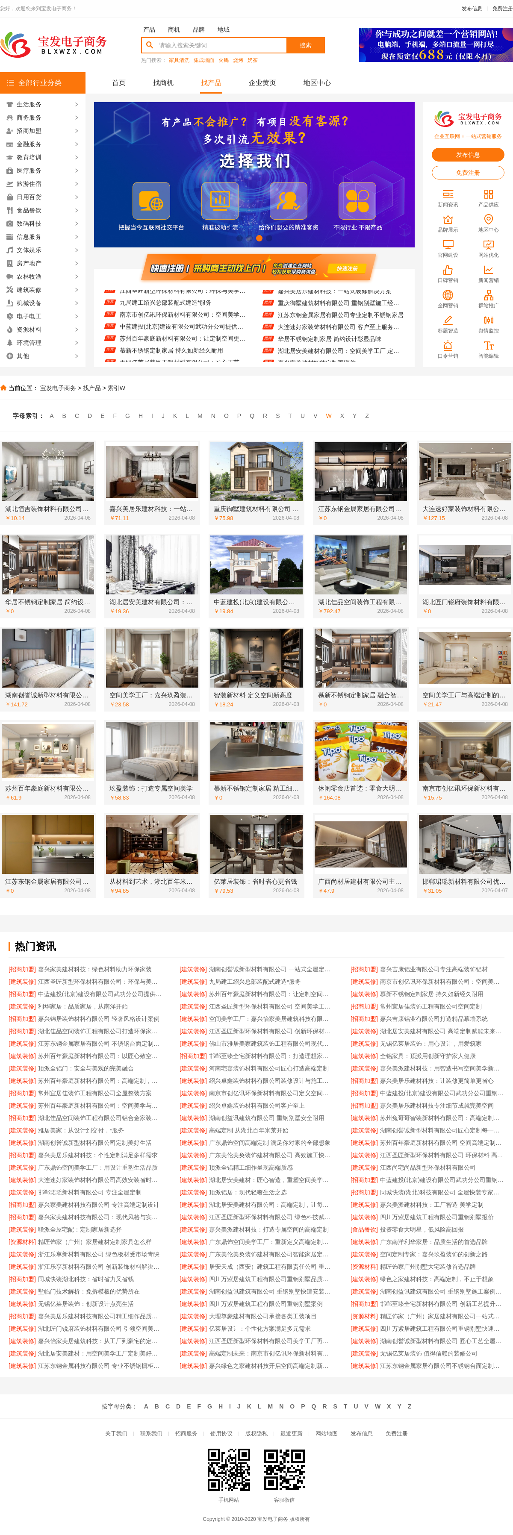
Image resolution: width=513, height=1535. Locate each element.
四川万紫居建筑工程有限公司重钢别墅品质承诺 (271, 1279)
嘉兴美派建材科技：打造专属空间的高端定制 (269, 1229)
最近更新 (291, 1433)
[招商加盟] (22, 969)
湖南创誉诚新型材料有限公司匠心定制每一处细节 (442, 1130)
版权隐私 (256, 1433)
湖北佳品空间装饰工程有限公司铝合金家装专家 (100, 1118)
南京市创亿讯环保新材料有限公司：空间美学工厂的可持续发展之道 (183, 324)
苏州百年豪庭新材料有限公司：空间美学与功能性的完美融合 (100, 1106)
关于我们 (116, 1433)
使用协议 (221, 1433)
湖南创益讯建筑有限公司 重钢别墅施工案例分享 (442, 1291)
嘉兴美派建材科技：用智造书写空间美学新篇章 (442, 1068)
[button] (239, 238)
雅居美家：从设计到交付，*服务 (81, 1130)
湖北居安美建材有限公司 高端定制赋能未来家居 (442, 1031)
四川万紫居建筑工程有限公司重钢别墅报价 (437, 1217)
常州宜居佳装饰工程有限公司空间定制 (431, 1006)
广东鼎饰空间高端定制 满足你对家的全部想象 (269, 1143)
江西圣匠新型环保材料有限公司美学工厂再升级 (271, 1341)
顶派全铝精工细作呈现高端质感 (251, 1167)
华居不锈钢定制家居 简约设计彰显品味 (329, 348)
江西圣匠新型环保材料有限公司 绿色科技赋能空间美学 (271, 1217)
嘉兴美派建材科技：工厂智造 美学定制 (432, 1205)
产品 (149, 29)
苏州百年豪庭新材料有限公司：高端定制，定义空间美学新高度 (100, 1081)
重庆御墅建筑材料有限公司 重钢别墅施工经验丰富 (341, 312)
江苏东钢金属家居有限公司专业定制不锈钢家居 (341, 324)
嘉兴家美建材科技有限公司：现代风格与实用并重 (100, 1217)
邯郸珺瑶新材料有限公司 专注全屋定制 (90, 1192)
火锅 (223, 60)
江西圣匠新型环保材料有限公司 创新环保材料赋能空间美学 (271, 1031)
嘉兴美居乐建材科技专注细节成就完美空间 (437, 1106)
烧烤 (238, 60)
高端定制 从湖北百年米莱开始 (249, 1130)
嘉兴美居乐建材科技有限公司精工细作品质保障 (100, 1316)
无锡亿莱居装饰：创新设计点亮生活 (86, 1304)
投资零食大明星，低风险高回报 (422, 1229)
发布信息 (472, 9)
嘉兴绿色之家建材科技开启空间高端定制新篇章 (271, 1366)
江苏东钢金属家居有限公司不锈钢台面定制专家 (442, 1366)
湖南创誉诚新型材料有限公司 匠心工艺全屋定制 (442, 1341)
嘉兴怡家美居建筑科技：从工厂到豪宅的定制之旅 (100, 1341)
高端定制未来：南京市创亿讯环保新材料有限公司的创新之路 (271, 1353)
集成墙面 (204, 60)
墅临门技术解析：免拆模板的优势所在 (89, 1291)
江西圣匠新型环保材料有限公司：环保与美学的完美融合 (183, 300)
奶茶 (253, 60)
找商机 (163, 82)
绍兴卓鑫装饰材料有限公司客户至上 (257, 1106)
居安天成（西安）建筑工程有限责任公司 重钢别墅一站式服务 (271, 1267)
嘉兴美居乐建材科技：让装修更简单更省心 (437, 1081)
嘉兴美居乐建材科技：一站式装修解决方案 (335, 300)
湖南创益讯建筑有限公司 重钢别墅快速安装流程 (271, 1291)
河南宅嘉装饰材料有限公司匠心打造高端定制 (269, 1068)
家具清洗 (179, 60)
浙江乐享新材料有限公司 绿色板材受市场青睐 (98, 1254)
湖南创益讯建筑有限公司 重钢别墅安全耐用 (266, 1118)
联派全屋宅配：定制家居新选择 (80, 1229)
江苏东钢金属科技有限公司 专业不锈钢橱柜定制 (100, 1366)
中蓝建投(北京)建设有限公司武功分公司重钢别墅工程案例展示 (442, 1180)
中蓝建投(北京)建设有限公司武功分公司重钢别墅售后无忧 (442, 1093)
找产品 (211, 82)
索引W (116, 388)
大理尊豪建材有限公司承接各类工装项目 (263, 1316)
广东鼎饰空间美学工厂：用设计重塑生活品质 (98, 1167)
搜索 (306, 45)
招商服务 (186, 1433)
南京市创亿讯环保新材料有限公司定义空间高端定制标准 (271, 1093)
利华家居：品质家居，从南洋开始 (83, 1006)
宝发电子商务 (58, 388)
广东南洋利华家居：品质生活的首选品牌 (434, 1242)
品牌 (199, 29)
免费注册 (502, 9)
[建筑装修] (193, 969)
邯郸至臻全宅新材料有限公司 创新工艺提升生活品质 (442, 1304)
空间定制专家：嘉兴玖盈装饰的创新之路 (434, 1254)
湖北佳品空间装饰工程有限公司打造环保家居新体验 (100, 1031)
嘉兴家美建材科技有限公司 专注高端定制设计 (98, 1205)
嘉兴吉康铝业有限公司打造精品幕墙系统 (434, 1019)
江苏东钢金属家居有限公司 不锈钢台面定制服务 (100, 1044)
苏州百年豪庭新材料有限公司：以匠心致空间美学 (100, 1056)
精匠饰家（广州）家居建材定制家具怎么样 (95, 1242)
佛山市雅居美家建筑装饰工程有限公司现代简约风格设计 (271, 1044)
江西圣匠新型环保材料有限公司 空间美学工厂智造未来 (271, 1006)
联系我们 (151, 1433)
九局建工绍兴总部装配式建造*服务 (166, 312)
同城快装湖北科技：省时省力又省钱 (86, 1279)
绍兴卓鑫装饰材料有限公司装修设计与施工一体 (271, 1081)
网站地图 (326, 1433)
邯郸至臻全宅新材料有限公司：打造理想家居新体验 (271, 1056)
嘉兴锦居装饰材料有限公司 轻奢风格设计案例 (98, 1019)
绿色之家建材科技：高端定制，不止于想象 (437, 1279)
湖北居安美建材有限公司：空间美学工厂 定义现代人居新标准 (341, 360)
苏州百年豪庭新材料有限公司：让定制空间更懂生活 (183, 348)
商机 (174, 29)
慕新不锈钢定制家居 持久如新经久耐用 (171, 360)
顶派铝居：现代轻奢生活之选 (248, 1192)
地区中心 (317, 82)
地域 (224, 29)
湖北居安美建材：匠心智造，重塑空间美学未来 (271, 1180)
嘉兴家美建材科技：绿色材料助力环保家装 (95, 969)
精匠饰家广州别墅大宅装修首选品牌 (428, 1267)
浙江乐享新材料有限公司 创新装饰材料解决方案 (100, 1267)
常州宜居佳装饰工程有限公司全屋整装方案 (95, 1093)
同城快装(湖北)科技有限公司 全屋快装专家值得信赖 (442, 1192)
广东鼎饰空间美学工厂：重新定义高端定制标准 (271, 1242)
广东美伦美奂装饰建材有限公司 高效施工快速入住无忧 (271, 1155)
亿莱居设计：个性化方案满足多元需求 (260, 1329)
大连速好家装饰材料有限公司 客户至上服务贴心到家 (341, 336)
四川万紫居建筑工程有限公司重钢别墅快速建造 (442, 1329)
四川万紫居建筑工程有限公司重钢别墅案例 (266, 1304)
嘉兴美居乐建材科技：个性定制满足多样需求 (98, 1155)
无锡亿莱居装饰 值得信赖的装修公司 (429, 1353)
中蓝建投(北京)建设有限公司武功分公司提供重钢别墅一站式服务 (183, 336)
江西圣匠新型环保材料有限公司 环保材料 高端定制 (442, 1155)
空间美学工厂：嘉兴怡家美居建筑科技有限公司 (271, 1019)
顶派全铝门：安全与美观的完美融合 (86, 1068)
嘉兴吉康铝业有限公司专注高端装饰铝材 (434, 969)
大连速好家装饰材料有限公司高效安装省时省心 (100, 1180)
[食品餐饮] (364, 1229)
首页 (119, 82)
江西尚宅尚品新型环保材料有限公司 (428, 1167)
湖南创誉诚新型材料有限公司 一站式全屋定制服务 (271, 969)
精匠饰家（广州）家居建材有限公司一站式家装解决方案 (442, 1316)
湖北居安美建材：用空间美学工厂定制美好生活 (100, 1353)
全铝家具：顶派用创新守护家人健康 (428, 1056)
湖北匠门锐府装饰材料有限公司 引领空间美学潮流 (100, 1329)
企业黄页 (262, 82)
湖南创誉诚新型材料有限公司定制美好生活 (95, 1143)
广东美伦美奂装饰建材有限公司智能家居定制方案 (271, 1254)
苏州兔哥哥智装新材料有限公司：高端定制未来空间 (442, 1118)
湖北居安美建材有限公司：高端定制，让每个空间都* (271, 1205)
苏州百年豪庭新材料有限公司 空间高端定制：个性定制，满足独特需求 (442, 1143)
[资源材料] (22, 1242)
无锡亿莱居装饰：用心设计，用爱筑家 (431, 1044)
